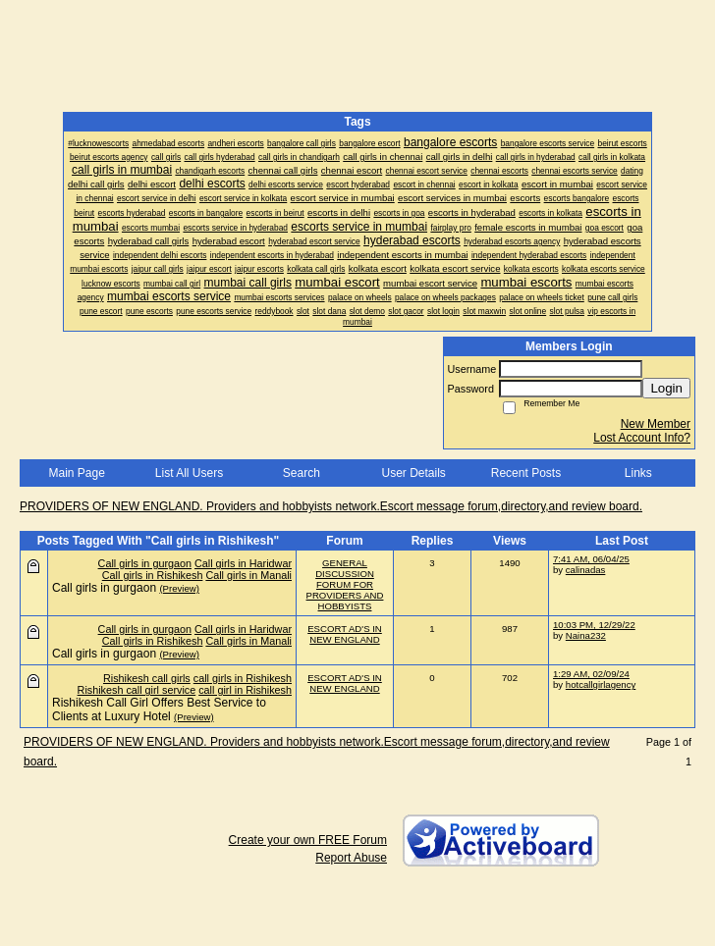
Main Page (76, 473)
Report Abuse (351, 858)
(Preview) (179, 588)
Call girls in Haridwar (243, 563)
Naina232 (586, 635)
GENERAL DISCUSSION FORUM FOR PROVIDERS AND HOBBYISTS (345, 584)
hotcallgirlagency (600, 684)
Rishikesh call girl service (137, 690)
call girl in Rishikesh (245, 690)
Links (638, 473)
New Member (655, 424)
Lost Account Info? (641, 438)
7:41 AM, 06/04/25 (591, 558)
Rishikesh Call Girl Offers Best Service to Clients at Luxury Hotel (159, 709)
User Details (413, 473)
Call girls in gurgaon (145, 563)
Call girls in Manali (248, 575)
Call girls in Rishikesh (152, 575)
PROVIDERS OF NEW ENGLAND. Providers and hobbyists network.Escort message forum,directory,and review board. (331, 506)
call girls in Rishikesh (242, 678)
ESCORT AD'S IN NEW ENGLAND (344, 634)
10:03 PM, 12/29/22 (594, 624)
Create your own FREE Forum (308, 840)
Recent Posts (526, 473)
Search (301, 473)
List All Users (189, 473)
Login (666, 388)
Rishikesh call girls (147, 678)
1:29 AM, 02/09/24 (591, 673)
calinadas (586, 569)
